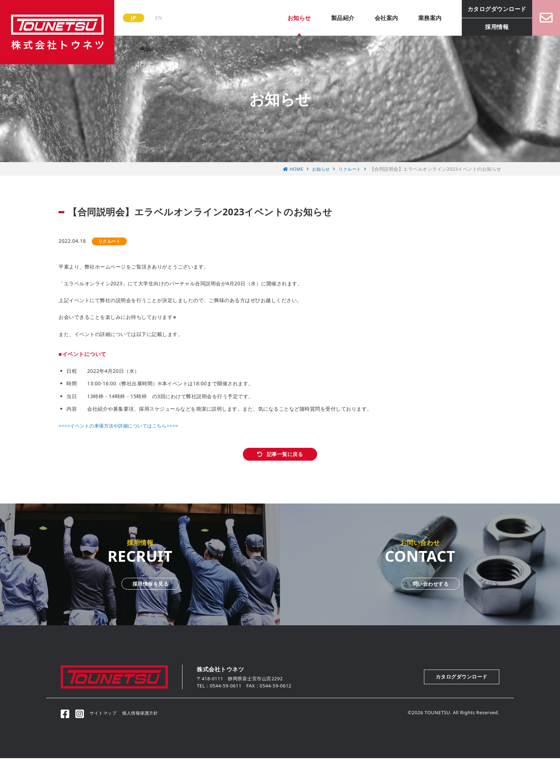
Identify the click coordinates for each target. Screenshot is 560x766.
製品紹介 (335, 18)
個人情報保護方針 (148, 720)
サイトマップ (108, 720)
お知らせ (292, 18)
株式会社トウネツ (57, 32)
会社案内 (379, 18)
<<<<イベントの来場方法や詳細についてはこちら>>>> (122, 425)
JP (133, 17)
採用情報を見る (140, 590)
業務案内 (422, 18)
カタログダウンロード (489, 9)
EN (158, 17)
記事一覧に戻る (285, 457)
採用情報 (489, 27)
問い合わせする (420, 590)
